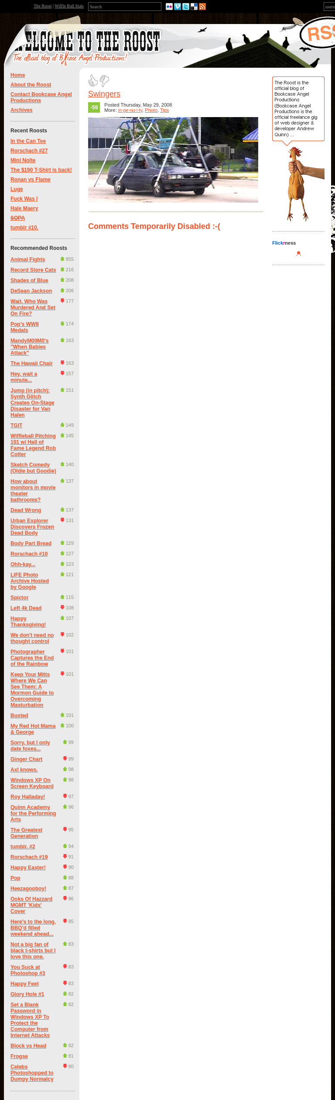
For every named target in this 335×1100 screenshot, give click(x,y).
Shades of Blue (29, 280)
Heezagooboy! (28, 889)
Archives (21, 110)
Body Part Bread (30, 543)
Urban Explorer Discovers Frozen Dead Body (32, 527)
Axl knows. (24, 770)
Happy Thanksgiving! (28, 622)
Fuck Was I (24, 199)
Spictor (19, 598)
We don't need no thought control (32, 638)
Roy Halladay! (27, 797)
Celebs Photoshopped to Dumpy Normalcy (32, 1073)
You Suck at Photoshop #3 (27, 970)
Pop (15, 878)
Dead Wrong (25, 510)
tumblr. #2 (22, 847)
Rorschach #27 (29, 151)
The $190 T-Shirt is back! (41, 170)
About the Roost (30, 85)
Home (17, 75)
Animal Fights (27, 259)
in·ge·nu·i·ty (130, 110)
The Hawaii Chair (31, 363)
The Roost (42, 5)
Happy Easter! (28, 868)
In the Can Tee (28, 141)
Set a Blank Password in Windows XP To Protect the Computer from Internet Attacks (30, 1020)
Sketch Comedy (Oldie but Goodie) (33, 468)
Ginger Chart (26, 759)
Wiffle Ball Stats (69, 5)
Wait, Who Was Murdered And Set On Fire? (32, 307)
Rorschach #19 (29, 857)
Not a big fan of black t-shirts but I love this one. (32, 950)
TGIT (16, 425)
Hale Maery (24, 208)
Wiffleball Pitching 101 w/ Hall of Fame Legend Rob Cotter (33, 445)
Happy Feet (24, 984)
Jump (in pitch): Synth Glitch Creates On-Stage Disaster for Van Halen (32, 402)
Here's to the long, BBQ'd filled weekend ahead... (33, 928)
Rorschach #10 (29, 554)
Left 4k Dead (25, 608)
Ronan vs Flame (30, 179)
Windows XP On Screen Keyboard (32, 783)
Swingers (104, 94)
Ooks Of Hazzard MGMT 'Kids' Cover (31, 905)
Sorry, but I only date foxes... (30, 746)
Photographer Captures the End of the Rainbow (32, 658)
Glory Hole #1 (27, 994)
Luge (16, 189)
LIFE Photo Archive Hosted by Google (29, 581)
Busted (19, 716)
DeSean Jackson (31, 291)
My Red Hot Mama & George (32, 729)
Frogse (19, 1056)
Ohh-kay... (22, 564)
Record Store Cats (33, 270)
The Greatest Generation (26, 833)
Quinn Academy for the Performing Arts (33, 813)
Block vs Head (28, 1046)
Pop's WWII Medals (24, 327)
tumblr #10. (24, 228)
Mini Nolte (22, 160)
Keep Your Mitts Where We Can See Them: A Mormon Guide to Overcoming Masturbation (32, 689)
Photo (151, 110)
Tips (164, 110)
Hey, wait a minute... (23, 377)
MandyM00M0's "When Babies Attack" (29, 347)
